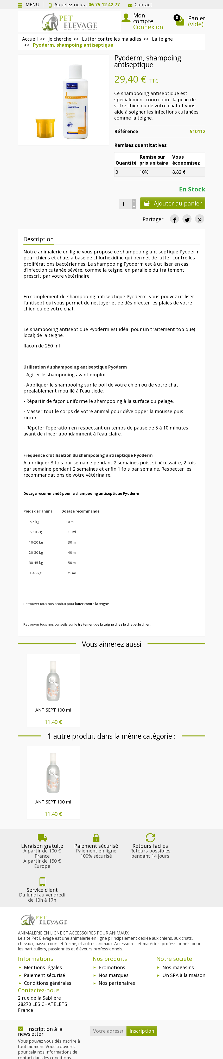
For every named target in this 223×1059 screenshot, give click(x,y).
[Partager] (174, 218)
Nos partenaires (117, 949)
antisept (35, 303)
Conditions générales (47, 949)
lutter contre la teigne (92, 603)
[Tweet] (187, 218)
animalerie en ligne (59, 251)
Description (38, 239)
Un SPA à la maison (183, 941)
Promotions (112, 933)
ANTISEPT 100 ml (53, 710)
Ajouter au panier (172, 203)
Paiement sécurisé (44, 941)
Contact (140, 4)
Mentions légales (43, 933)
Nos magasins (178, 933)
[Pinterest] (199, 218)
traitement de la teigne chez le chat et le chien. (114, 624)
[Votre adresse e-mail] (108, 997)
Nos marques (114, 941)
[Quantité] (124, 204)
